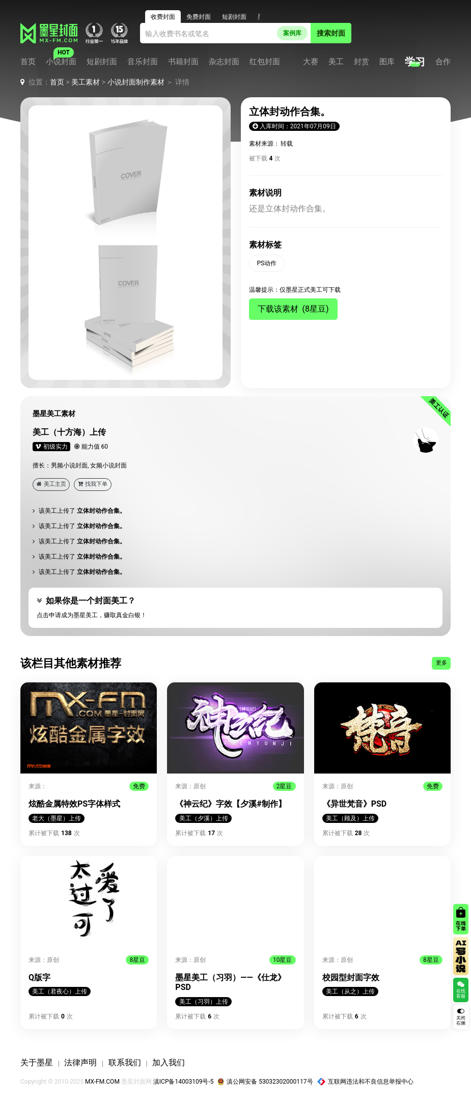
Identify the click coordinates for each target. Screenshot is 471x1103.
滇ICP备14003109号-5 (183, 1081)
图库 (387, 62)
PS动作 (267, 263)
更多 (441, 662)
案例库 (292, 33)
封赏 (361, 62)
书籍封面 (183, 62)
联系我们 (124, 1062)
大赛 (310, 62)
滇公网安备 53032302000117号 (265, 1081)
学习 (415, 62)
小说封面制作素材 (135, 82)
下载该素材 (293, 309)
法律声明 (80, 1062)
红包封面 (265, 62)
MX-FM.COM (102, 1081)
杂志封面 (224, 62)
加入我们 (168, 1062)
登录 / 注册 (391, 33)
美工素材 (85, 82)
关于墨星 (36, 1062)
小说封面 (61, 62)
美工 (336, 62)
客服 (436, 33)
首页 (28, 62)
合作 (443, 62)
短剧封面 (102, 62)
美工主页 (51, 484)
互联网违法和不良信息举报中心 (365, 1081)
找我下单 (92, 484)
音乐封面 (142, 62)
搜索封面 (331, 33)
